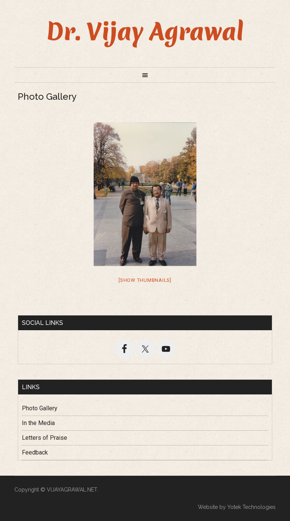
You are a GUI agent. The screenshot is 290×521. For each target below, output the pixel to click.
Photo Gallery (39, 408)
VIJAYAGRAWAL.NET (72, 490)
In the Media (38, 423)
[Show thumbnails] (145, 280)
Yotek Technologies (251, 507)
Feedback (35, 452)
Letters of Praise (44, 437)
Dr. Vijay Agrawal (145, 32)
